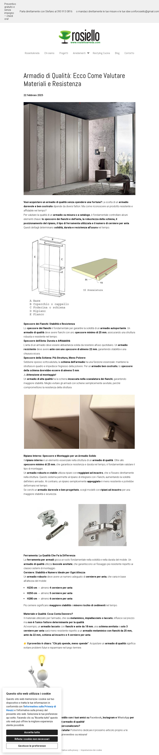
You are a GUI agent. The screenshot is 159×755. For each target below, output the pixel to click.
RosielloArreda (32, 53)
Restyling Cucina (101, 53)
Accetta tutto (32, 732)
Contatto (129, 53)
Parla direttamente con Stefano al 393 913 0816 (46, 11)
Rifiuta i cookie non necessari (32, 739)
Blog (117, 53)
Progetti (63, 53)
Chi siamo (49, 53)
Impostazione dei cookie (91, 750)
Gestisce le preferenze (32, 745)
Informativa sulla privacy (67, 750)
